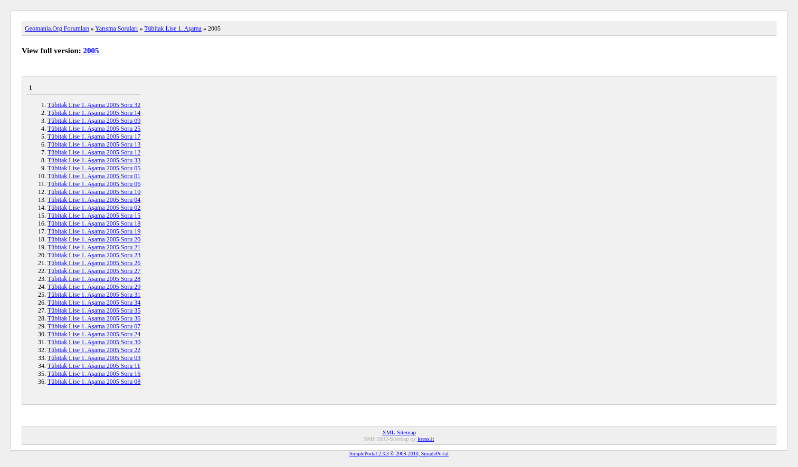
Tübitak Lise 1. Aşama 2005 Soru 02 (94, 207)
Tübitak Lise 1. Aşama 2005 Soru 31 (94, 294)
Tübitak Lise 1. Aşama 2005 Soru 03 (94, 358)
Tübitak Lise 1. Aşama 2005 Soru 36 (94, 318)
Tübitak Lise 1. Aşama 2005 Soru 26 (94, 263)
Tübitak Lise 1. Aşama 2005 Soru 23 (94, 255)
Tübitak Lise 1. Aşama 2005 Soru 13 (94, 144)
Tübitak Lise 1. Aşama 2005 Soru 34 (94, 302)
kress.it (425, 438)
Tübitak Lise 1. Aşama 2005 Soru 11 (94, 365)
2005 (91, 50)
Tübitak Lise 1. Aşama (173, 28)
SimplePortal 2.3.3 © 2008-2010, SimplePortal (399, 453)
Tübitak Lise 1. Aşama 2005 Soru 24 (94, 334)
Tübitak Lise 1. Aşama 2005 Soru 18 (94, 223)
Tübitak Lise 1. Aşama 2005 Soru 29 (94, 286)
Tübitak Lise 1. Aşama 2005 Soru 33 (94, 160)
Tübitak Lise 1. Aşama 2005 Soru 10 (94, 192)
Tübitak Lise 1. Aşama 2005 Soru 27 (94, 271)
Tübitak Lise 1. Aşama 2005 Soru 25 (94, 128)
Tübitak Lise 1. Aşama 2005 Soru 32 (94, 105)
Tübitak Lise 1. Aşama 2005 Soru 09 (94, 120)
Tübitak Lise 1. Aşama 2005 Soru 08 (94, 381)
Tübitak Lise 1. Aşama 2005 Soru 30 (94, 342)
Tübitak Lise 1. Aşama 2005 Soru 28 (94, 279)
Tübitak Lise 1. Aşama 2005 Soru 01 (94, 176)
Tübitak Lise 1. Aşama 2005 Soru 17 (94, 136)
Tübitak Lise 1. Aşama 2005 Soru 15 (94, 215)
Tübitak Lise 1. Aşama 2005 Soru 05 (94, 168)
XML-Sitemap (399, 432)
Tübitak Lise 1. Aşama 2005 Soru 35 (94, 310)
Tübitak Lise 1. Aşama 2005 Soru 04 (94, 199)
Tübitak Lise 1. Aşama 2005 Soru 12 (94, 152)
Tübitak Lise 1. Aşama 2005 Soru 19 (94, 231)
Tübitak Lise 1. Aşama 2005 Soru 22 (94, 350)
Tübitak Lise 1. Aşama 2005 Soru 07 (94, 326)
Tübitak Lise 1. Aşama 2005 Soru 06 (94, 184)
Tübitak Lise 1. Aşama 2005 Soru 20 (94, 239)
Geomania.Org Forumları (57, 28)
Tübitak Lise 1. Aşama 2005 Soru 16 (94, 373)
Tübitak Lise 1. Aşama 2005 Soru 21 (94, 247)
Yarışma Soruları (116, 28)
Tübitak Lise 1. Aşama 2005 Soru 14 (94, 112)
